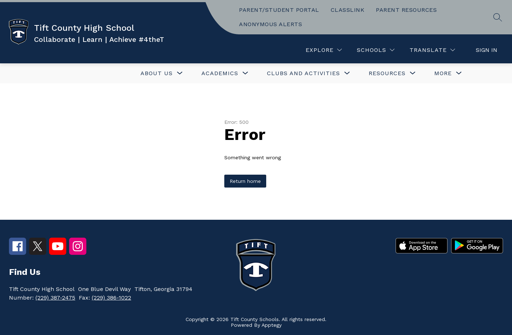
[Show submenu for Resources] (387, 73)
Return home (245, 181)
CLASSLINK (348, 9)
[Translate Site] (432, 49)
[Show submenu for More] (443, 73)
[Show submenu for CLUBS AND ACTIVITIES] (303, 73)
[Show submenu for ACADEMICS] (219, 73)
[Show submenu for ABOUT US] (156, 73)
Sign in (486, 50)
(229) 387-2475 (55, 297)
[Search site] (497, 17)
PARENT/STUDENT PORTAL (279, 9)
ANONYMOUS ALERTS (270, 24)
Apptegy (272, 325)
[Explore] (324, 49)
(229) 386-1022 (111, 297)
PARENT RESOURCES (406, 9)
